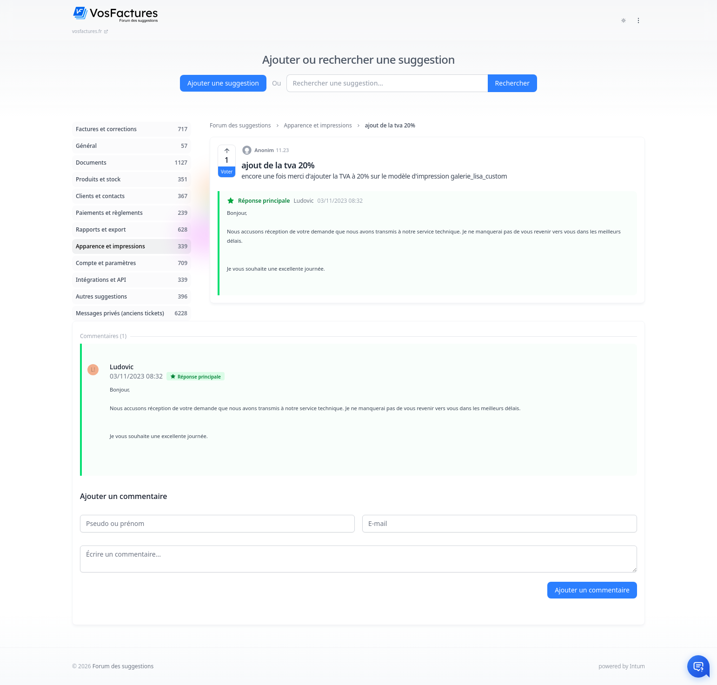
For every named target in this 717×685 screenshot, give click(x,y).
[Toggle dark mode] (623, 20)
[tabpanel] (358, 410)
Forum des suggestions (240, 125)
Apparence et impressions (318, 125)
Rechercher (512, 83)
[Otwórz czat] (698, 666)
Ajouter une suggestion (223, 83)
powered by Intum (622, 666)
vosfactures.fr (90, 31)
